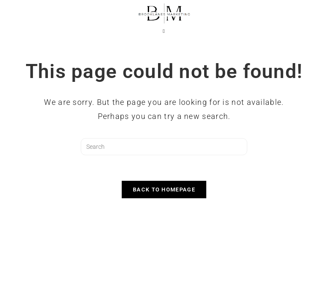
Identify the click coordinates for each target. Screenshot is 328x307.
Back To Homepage (164, 189)
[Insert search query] (164, 146)
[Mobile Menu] (163, 31)
